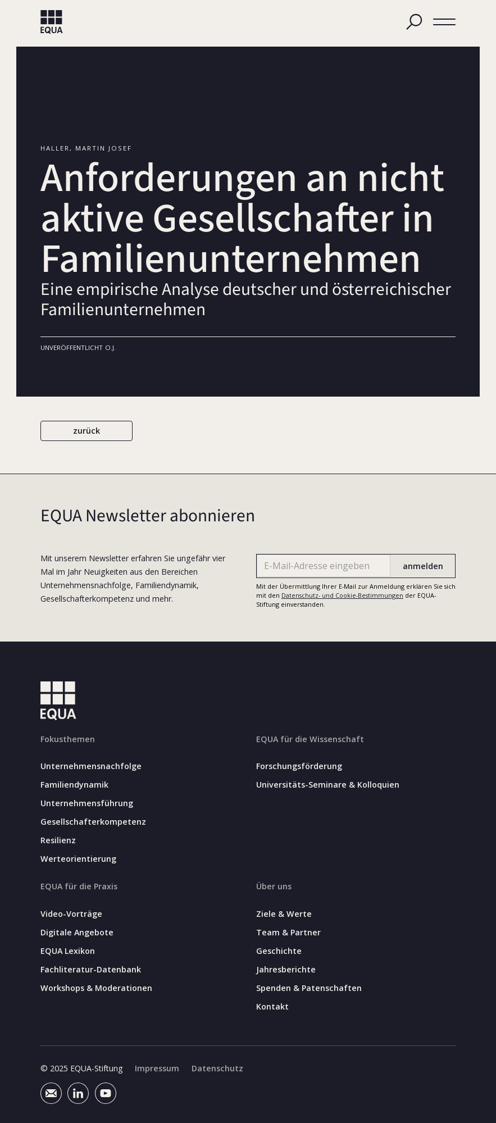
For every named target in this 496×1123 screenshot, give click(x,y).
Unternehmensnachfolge (91, 767)
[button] (444, 22)
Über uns (274, 886)
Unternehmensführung (86, 804)
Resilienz (58, 841)
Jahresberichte (286, 970)
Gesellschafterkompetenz (93, 822)
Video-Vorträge (71, 914)
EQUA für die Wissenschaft (310, 739)
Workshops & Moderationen (96, 988)
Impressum (157, 1068)
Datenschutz (217, 1068)
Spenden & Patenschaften (309, 988)
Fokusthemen (67, 739)
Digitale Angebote (76, 933)
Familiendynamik (74, 785)
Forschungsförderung (299, 767)
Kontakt (272, 1007)
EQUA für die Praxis (78, 886)
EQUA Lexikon (67, 951)
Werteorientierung (78, 859)
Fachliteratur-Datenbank (90, 970)
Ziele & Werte (284, 914)
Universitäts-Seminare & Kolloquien (327, 785)
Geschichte (279, 951)
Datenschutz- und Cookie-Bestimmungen (342, 595)
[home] (51, 22)
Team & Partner (288, 933)
